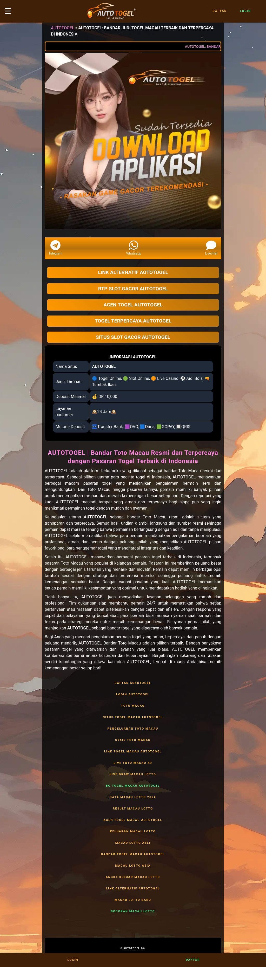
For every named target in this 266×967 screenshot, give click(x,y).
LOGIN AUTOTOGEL (133, 694)
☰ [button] (8, 11)
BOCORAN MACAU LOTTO (133, 911)
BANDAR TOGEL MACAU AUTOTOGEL (133, 854)
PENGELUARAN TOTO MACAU (133, 729)
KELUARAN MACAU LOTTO (133, 831)
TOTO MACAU (133, 706)
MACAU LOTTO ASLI (133, 843)
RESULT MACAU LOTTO (133, 808)
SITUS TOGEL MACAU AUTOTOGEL (133, 717)
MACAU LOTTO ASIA (133, 866)
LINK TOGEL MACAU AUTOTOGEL (133, 751)
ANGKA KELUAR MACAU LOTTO (133, 877)
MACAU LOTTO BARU (133, 900)
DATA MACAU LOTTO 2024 (133, 797)
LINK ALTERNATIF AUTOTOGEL (133, 888)
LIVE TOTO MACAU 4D (133, 763)
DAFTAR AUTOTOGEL (133, 683)
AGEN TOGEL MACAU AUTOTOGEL (133, 820)
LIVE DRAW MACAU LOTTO (133, 774)
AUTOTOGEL (62, 27)
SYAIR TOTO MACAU (133, 740)
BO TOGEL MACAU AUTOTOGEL (133, 786)
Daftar (219, 11)
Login (245, 11)
